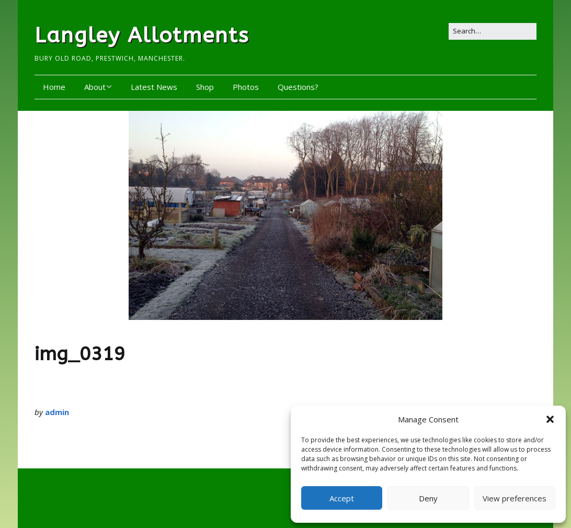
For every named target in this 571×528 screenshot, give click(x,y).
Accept (341, 498)
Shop (205, 87)
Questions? (298, 87)
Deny (428, 498)
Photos (246, 87)
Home (54, 87)
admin (57, 412)
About (95, 87)
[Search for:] (492, 31)
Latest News (154, 87)
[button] (550, 419)
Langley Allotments (142, 35)
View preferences (514, 498)
